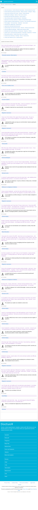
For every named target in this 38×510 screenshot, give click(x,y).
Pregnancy (29, 32)
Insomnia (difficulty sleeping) (10, 29)
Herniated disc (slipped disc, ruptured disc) (12, 24)
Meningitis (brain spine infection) (10, 30)
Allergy (34, 11)
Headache (20, 22)
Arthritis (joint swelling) (8, 14)
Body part (7, 437)
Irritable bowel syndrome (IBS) (23, 29)
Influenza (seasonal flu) (29, 27)
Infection (22, 27)
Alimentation (7, 467)
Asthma (15, 14)
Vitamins (7, 452)
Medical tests (8, 446)
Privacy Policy (7, 482)
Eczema (21, 21)
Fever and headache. (9, 449)
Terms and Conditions (24, 482)
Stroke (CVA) (26, 35)
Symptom (7, 434)
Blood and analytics (9, 455)
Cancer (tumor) (22, 16)
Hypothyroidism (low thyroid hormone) (12, 27)
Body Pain (7, 443)
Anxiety (20, 13)
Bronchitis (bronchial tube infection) (11, 16)
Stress (21, 35)
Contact (19, 484)
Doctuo (7, 424)
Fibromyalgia (7, 22)
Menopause (20, 30)
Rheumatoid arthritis (8, 34)
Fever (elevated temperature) (30, 21)
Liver (6, 473)
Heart (6, 476)
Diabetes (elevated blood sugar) (24, 19)
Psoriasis (34, 32)
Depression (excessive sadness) (10, 19)
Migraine (25, 30)
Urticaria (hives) (19, 37)
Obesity (30, 30)
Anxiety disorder (26, 13)
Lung (6, 464)
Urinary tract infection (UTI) (9, 37)
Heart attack (25, 22)
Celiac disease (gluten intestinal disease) (12, 18)
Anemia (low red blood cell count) (11, 13)
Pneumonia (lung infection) (15, 32)
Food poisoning (14, 22)
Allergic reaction (24, 11)
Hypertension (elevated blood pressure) (12, 26)
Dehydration (24, 18)
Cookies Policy (15, 482)
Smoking (17, 35)
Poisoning (24, 32)
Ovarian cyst (6, 32)
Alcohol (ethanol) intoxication (18, 10)
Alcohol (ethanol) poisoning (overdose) (12, 11)
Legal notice (32, 482)
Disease (6, 459)
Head (6, 462)
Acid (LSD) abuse (7, 10)
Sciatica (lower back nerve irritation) (20, 34)
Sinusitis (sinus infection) (9, 35)
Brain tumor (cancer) (23, 14)
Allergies (30, 11)
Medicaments (8, 470)
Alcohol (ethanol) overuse (30, 10)
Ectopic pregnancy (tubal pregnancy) (11, 21)
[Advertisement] (11, 416)
